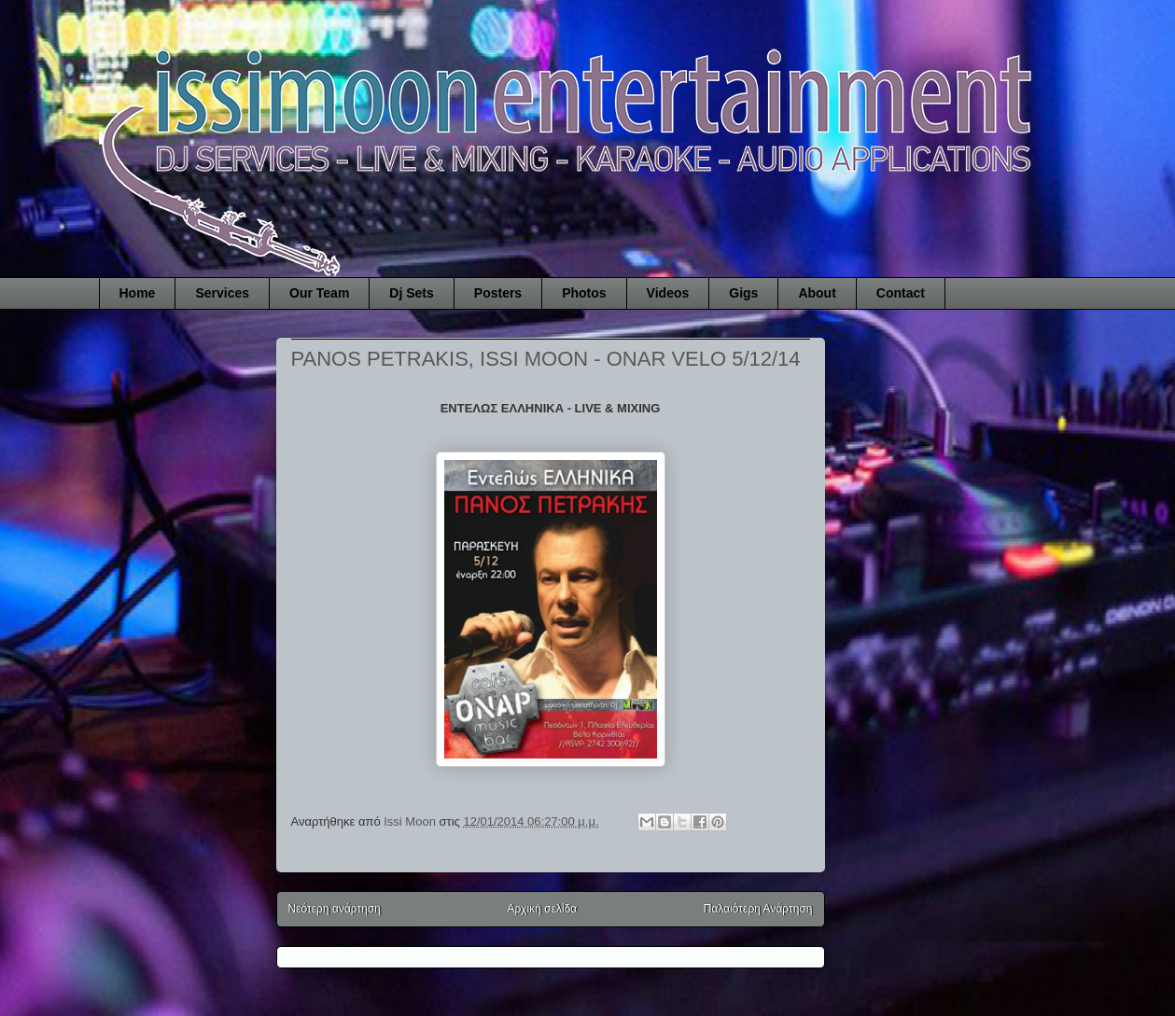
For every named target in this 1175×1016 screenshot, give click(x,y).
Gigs (743, 292)
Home (137, 292)
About (816, 292)
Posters (498, 292)
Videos (668, 292)
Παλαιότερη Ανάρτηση (758, 908)
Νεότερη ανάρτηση (334, 908)
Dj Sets (411, 292)
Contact (900, 292)
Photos (584, 292)
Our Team (319, 292)
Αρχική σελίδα (542, 908)
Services (222, 292)
